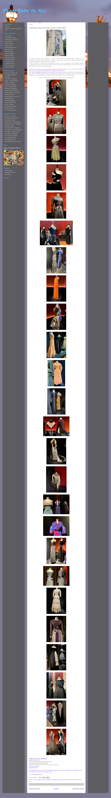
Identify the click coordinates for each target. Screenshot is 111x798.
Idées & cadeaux (9, 51)
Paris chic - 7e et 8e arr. (10, 116)
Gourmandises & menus (10, 47)
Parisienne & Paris (9, 61)
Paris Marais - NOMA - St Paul (12, 131)
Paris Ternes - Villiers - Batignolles (13, 123)
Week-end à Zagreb (9, 94)
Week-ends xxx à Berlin (10, 84)
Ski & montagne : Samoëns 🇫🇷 (12, 92)
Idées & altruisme (9, 49)
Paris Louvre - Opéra (10, 120)
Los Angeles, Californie (10, 75)
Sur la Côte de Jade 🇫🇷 (10, 102)
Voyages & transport (10, 63)
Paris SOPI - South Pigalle (11, 133)
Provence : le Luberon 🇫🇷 (11, 73)
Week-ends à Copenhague (11, 88)
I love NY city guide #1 (10, 110)
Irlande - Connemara (10, 82)
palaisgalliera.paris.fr (33, 767)
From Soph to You (24, 10)
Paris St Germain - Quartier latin (12, 122)
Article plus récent (34, 789)
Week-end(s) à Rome (10, 100)
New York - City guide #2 (11, 78)
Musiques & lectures (10, 59)
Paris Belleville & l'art (10, 139)
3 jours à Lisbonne (9, 104)
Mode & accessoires (58, 779)
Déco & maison (8, 41)
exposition (48, 779)
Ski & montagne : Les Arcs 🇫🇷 (12, 96)
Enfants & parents (9, 43)
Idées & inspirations (9, 53)
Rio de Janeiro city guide (11, 106)
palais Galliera (67, 779)
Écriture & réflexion (10, 67)
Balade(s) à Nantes (9, 125)
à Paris (35, 779)
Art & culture (43, 779)
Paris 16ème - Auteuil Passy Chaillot (13, 129)
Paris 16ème (73, 779)
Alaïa (38, 779)
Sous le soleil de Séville (10, 86)
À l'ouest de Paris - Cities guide (12, 127)
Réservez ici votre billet (34, 766)
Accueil (56, 789)
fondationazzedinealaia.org (36, 774)
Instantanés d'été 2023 (10, 172)
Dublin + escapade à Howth (11, 80)
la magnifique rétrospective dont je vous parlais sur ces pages (48, 72)
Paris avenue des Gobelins (11, 135)
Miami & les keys (9, 98)
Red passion (8, 174)
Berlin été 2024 (8, 170)
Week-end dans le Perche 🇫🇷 (11, 90)
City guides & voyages (10, 37)
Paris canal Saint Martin (10, 137)
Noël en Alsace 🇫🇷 (9, 108)
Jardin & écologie (9, 55)
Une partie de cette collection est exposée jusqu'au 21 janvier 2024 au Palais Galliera (47, 69)
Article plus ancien (78, 789)
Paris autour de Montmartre (11, 118)
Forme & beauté (9, 45)
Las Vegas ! (8, 77)
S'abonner (7, 26)
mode (52, 779)
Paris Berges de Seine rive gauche (13, 141)
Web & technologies (10, 65)
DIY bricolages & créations (11, 39)
